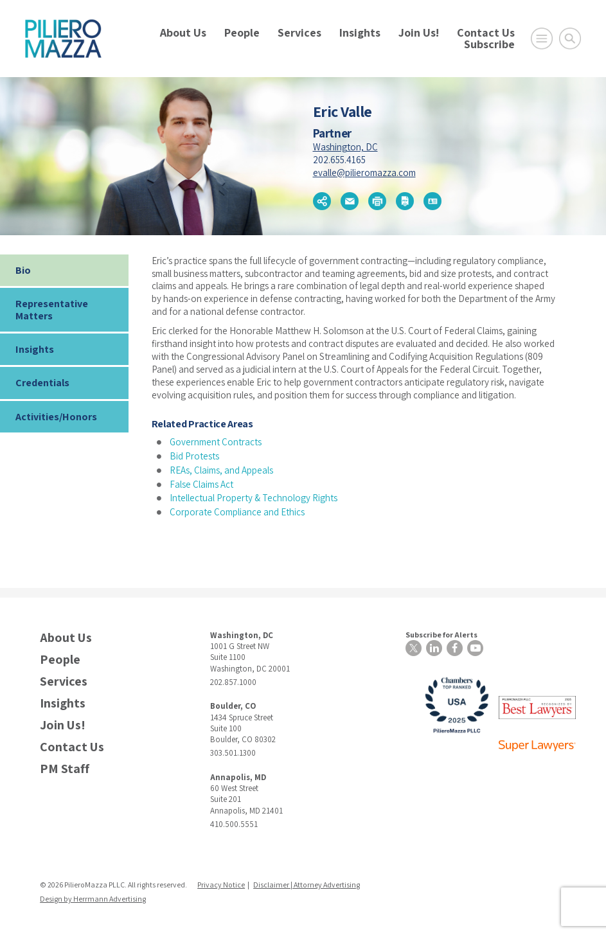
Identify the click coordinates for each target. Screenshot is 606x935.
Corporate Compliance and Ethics (237, 512)
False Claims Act (201, 484)
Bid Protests (194, 456)
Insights (359, 32)
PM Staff (64, 769)
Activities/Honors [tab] (56, 416)
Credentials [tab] (42, 382)
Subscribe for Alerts (441, 634)
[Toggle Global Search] (570, 38)
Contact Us (486, 32)
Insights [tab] (34, 349)
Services (299, 32)
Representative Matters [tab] (51, 310)
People (242, 32)
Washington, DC (345, 147)
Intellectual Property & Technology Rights (253, 498)
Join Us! (418, 32)
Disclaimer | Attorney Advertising (306, 884)
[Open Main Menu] (542, 38)
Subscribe (489, 44)
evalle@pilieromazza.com (364, 172)
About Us (183, 32)
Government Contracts (216, 442)
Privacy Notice (221, 884)
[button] (322, 201)
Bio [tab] (23, 270)
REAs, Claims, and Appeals (221, 470)
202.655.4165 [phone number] (339, 160)
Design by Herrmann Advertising (93, 899)
